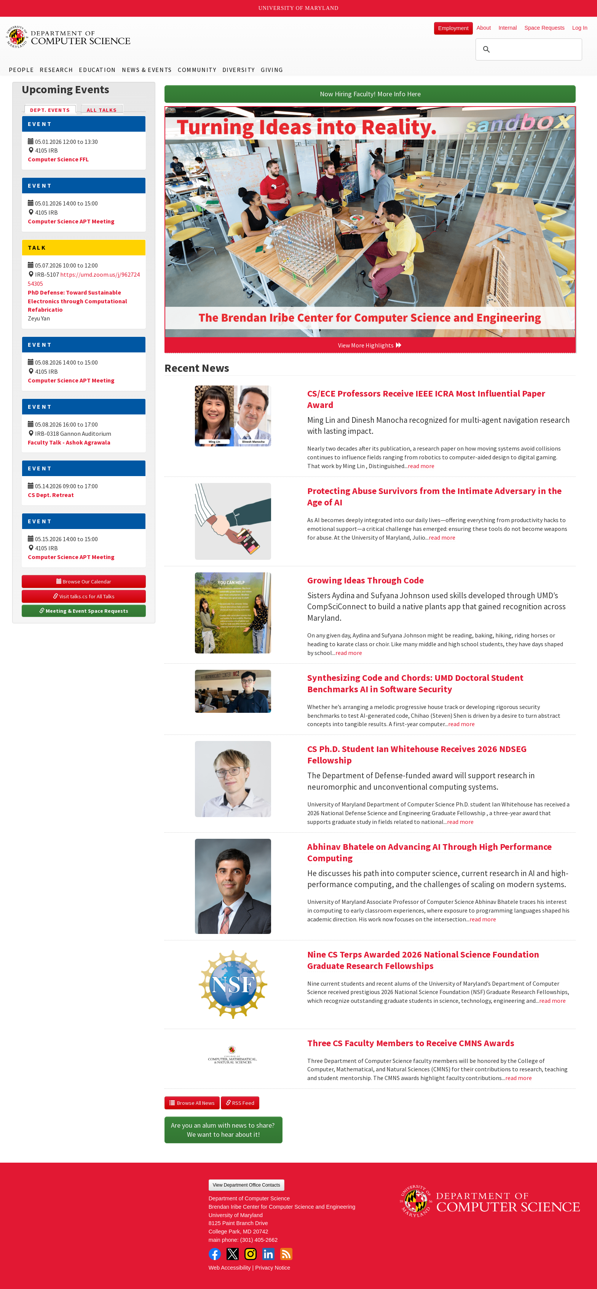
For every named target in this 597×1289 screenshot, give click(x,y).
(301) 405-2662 (259, 1240)
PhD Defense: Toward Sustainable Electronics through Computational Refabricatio (77, 301)
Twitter (233, 1254)
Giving (272, 69)
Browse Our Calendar (83, 581)
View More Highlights (370, 345)
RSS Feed (240, 1102)
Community (197, 69)
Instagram (250, 1254)
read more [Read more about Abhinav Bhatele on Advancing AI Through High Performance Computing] (482, 919)
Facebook (215, 1254)
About (484, 28)
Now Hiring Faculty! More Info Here (370, 93)
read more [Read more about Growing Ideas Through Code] (348, 652)
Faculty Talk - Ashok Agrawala (69, 442)
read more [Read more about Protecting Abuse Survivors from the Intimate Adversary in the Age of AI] (442, 537)
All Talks (102, 110)
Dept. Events (53, 109)
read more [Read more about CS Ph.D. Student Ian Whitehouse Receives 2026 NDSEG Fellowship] (460, 821)
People (21, 69)
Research (56, 69)
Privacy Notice (272, 1268)
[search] (527, 49)
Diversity (238, 69)
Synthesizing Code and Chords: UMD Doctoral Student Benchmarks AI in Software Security (415, 683)
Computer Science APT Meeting (71, 221)
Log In (579, 28)
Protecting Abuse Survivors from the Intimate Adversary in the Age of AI (434, 496)
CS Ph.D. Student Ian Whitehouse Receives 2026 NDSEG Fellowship (417, 754)
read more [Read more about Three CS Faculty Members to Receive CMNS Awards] (518, 1078)
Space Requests (544, 28)
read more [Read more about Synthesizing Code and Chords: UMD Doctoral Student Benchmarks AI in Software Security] (461, 724)
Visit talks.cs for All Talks (84, 596)
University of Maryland (299, 8)
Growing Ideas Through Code (365, 580)
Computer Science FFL (58, 159)
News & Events (147, 69)
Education (97, 69)
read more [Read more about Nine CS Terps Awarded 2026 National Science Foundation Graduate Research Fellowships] (552, 1000)
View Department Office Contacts (246, 1185)
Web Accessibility (230, 1268)
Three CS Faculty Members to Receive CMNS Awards (410, 1043)
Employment (453, 28)
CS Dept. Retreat (51, 495)
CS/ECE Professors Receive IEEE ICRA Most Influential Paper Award (426, 399)
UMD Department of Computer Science (68, 37)
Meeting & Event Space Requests (83, 610)
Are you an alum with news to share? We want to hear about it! (223, 1130)
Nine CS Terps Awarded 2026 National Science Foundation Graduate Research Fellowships (423, 960)
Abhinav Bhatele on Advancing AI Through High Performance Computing (429, 852)
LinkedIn (268, 1254)
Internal (507, 28)
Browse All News (192, 1102)
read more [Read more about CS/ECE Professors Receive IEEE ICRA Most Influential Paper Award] (421, 466)
